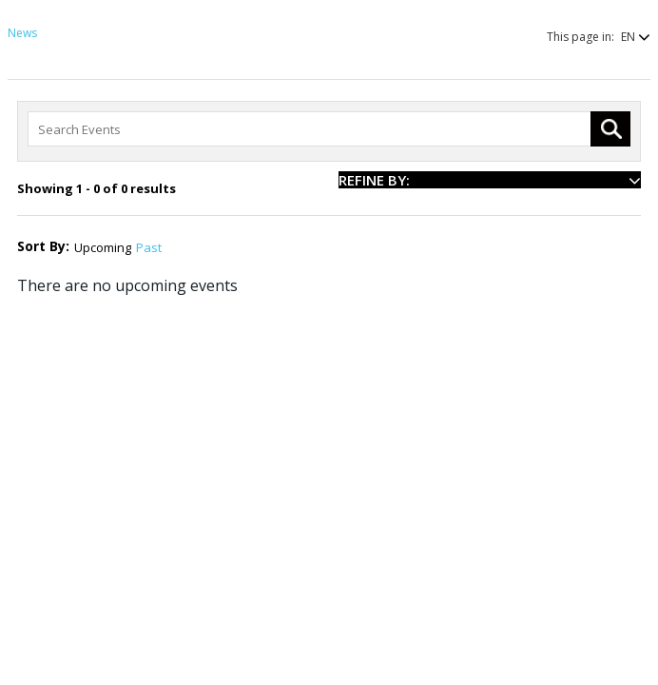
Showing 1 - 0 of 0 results (96, 188)
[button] (626, 37)
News (22, 33)
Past (149, 247)
